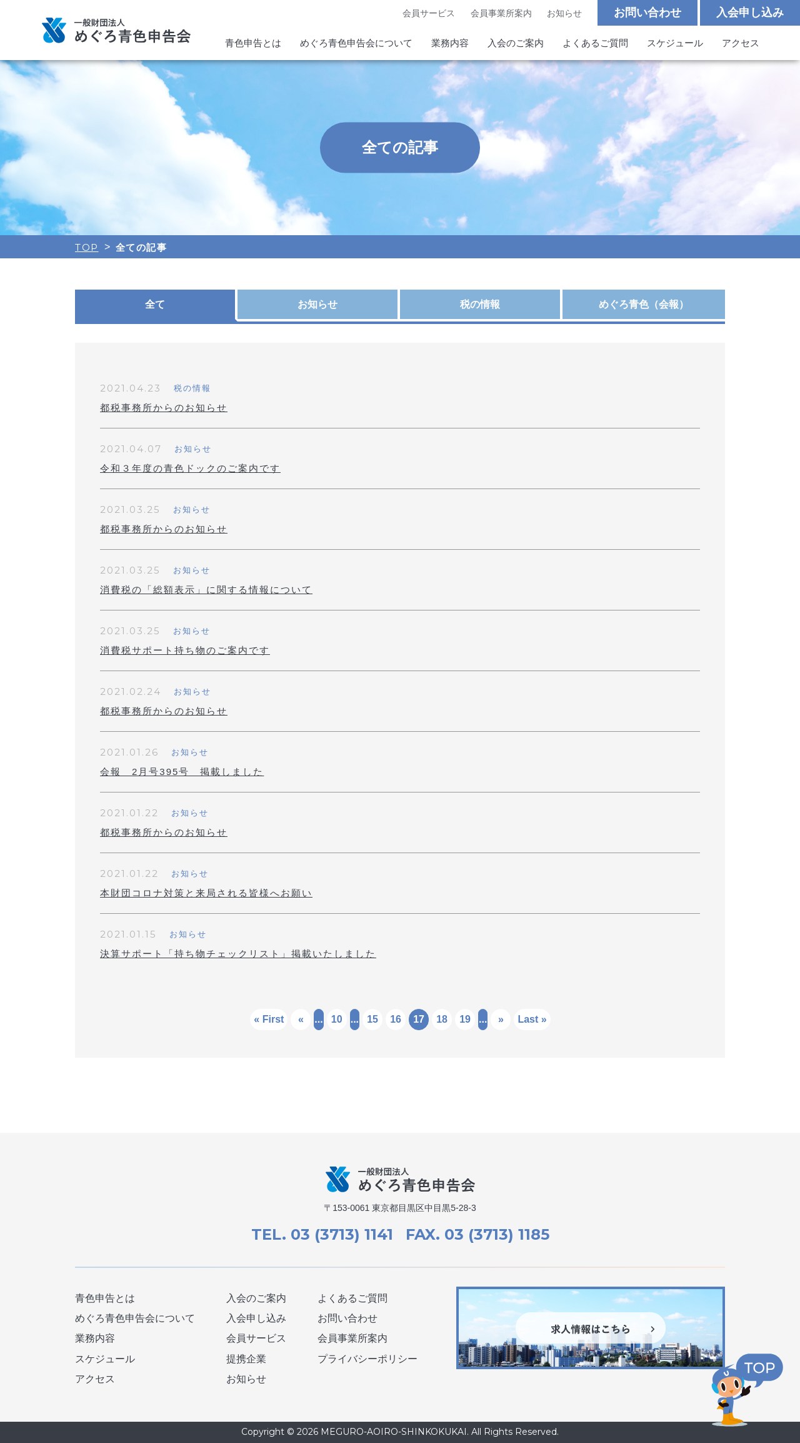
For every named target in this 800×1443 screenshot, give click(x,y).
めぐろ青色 (644, 304)
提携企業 (246, 1359)
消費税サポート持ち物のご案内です (185, 650)
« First (269, 1019)
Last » (532, 1019)
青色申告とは (253, 43)
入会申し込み (750, 12)
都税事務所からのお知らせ (164, 407)
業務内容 (450, 43)
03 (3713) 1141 (342, 1234)
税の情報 (480, 304)
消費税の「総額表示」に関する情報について (206, 589)
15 (372, 1019)
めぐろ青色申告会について (356, 43)
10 (336, 1019)
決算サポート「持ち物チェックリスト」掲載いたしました (238, 953)
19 (465, 1019)
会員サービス (428, 13)
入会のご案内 (516, 43)
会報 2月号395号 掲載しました (182, 771)
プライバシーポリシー (368, 1359)
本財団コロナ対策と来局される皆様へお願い (206, 893)
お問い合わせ (647, 12)
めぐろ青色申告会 (116, 30)
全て (155, 304)
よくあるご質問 (595, 43)
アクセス (740, 43)
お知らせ (564, 13)
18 (442, 1019)
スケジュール (675, 43)
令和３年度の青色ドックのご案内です (190, 468)
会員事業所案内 (501, 13)
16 (395, 1019)
